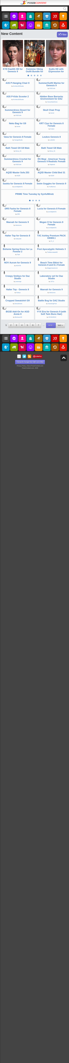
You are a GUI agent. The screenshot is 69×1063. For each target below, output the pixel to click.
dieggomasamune (52, 809)
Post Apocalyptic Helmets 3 (51, 752)
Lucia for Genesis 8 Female (51, 596)
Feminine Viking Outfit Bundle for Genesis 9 (34, 71)
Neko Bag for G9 (17, 277)
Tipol (18, 758)
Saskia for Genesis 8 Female (17, 530)
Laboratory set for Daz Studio (51, 857)
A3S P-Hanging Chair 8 (17, 121)
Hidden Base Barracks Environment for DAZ (51, 174)
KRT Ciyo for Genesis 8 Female (51, 278)
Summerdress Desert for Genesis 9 (17, 226)
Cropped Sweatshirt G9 (17, 958)
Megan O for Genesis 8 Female (51, 649)
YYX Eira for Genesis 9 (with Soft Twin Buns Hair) (51, 1008)
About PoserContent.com (35, 1062)
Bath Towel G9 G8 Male (18, 379)
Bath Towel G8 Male (51, 379)
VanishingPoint (52, 961)
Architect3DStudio (18, 124)
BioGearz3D (18, 1013)
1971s (52, 861)
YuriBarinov (52, 533)
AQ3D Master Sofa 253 (17, 480)
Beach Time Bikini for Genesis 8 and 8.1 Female (51, 805)
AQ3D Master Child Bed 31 (51, 480)
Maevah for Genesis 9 (17, 648)
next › (50, 1021)
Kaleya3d (18, 703)
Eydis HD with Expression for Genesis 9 (56, 71)
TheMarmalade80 (52, 755)
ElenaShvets (18, 961)
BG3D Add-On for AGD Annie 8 (17, 1008)
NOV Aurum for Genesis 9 (17, 804)
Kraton (52, 283)
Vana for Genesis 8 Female (17, 329)
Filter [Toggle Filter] (64, 34)
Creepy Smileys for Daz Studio (17, 857)
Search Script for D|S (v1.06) (30, 1058)
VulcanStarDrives (52, 179)
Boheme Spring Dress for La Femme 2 (17, 753)
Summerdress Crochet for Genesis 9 (17, 430)
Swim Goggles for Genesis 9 (51, 530)
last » (60, 1021)
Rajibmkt (52, 434)
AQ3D (18, 483)
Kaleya (18, 911)
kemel (52, 228)
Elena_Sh (18, 382)
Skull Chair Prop (51, 225)
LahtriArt (52, 332)
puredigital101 (18, 533)
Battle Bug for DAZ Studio (51, 958)
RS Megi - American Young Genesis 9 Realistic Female (51, 430)
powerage (18, 861)
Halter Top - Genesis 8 (17, 908)
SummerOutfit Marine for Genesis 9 (51, 122)
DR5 (18, 602)
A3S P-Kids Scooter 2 (17, 173)
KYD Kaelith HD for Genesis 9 (13, 70)
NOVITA (18, 807)
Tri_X (52, 705)
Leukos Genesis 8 (51, 329)
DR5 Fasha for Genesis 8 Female (17, 597)
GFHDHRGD (52, 1013)
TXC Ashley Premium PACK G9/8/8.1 (51, 701)
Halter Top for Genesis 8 (17, 700)
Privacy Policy (21, 1062)
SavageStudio (18, 332)
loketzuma (18, 651)
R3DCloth (52, 127)
